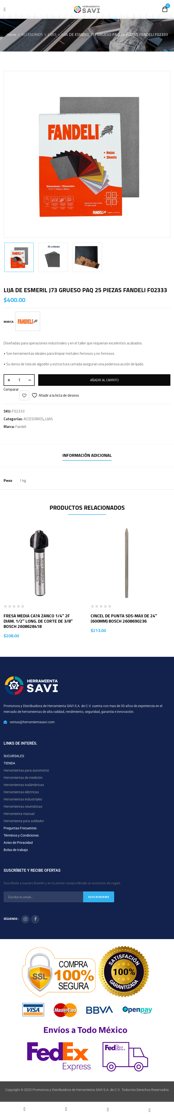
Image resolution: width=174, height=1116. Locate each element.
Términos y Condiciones (21, 835)
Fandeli (20, 426)
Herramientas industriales (23, 799)
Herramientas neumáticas (23, 806)
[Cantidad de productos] (19, 380)
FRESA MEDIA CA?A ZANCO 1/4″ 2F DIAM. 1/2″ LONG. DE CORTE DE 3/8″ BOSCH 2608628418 (38, 621)
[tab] (87, 456)
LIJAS (52, 34)
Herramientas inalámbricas (24, 785)
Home (11, 34)
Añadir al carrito (104, 379)
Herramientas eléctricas (21, 792)
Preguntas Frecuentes (20, 828)
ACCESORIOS (32, 34)
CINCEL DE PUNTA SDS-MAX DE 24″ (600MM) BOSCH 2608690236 (124, 618)
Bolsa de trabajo (16, 850)
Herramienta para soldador (24, 821)
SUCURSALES (14, 756)
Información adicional (87, 455)
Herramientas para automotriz (26, 770)
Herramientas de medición (23, 778)
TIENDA (9, 763)
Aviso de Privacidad (18, 843)
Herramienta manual (19, 814)
